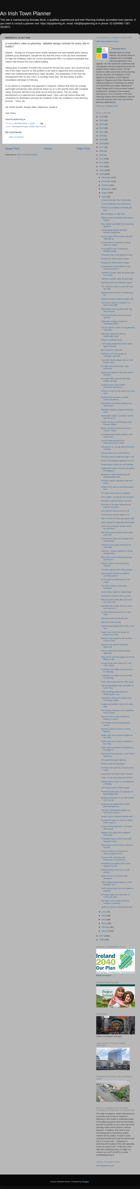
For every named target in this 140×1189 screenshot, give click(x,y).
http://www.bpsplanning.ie (107, 41)
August (105, 193)
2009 (101, 170)
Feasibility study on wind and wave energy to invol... (116, 840)
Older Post (83, 148)
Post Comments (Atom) (27, 155)
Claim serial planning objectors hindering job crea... (114, 693)
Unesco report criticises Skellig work (117, 816)
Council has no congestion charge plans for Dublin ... (116, 243)
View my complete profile (107, 106)
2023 (101, 124)
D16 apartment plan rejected (113, 760)
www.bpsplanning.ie (105, 1165)
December (106, 177)
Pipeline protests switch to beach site (117, 299)
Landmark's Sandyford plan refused (116, 774)
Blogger (85, 1182)
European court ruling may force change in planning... (115, 902)
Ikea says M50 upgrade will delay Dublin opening (115, 379)
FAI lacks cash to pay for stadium (115, 493)
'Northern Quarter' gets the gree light (117, 279)
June (104, 912)
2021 (101, 132)
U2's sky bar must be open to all (115, 511)
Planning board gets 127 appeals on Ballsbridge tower (117, 793)
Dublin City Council (37, 126)
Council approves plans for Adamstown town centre (113, 441)
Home (48, 148)
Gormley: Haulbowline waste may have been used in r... (115, 811)
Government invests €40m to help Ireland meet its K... (116, 267)
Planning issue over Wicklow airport (116, 282)
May (104, 916)
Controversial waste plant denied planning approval (115, 805)
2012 (101, 159)
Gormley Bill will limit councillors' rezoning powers (115, 574)
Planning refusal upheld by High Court (117, 457)
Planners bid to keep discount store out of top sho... (116, 601)
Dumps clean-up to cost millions (115, 453)
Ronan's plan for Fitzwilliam (113, 764)
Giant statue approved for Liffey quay (117, 682)
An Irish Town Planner (25, 13)
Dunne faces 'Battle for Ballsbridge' (116, 592)
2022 (101, 128)
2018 (101, 143)
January (105, 931)
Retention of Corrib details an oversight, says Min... (114, 355)
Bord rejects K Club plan (112, 350)
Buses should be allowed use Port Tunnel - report (116, 429)
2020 (101, 136)
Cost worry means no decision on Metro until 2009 (115, 304)
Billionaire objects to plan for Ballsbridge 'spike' (113, 335)
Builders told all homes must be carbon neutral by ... (115, 398)
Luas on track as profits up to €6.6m (117, 778)
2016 (101, 151)
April (104, 919)
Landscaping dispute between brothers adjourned (114, 231)
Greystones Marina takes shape (115, 259)
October (105, 185)
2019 (101, 139)
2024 (101, 120)
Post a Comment (16, 137)
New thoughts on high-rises (113, 214)
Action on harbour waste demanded (116, 907)
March (105, 923)
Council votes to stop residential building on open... (115, 717)
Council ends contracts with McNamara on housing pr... (114, 858)
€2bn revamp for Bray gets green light (117, 518)
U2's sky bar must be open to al (115, 515)
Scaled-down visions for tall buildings (117, 464)
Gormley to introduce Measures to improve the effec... (116, 505)
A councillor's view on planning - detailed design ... (115, 250)
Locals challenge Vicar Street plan (116, 200)
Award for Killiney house (111, 340)
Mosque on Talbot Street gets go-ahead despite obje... (115, 475)
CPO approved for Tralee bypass (115, 788)
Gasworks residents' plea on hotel (116, 596)
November (106, 181)
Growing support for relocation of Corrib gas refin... (115, 896)
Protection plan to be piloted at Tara (116, 255)
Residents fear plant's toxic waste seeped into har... (115, 864)
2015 (101, 155)
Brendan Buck (119, 49)
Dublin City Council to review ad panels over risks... (115, 633)
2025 (101, 117)
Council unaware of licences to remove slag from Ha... (114, 852)
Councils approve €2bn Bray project (116, 570)
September (107, 189)
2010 (101, 166)
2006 (101, 940)
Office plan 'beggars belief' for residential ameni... (114, 322)
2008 (101, 174)
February (106, 927)
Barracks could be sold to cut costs (116, 501)
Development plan (20, 126)
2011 (101, 162)
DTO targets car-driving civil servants (117, 497)
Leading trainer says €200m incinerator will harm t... (113, 386)
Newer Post (12, 148)
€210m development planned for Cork (117, 461)
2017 (101, 147)
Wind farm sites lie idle (111, 622)
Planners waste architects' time (114, 618)
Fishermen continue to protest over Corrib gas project (116, 699)
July (104, 197)
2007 (101, 936)
